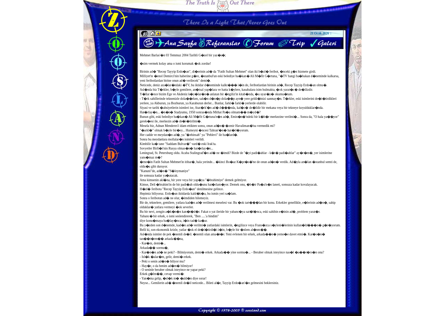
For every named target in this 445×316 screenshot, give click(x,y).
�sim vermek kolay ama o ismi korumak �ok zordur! (175, 63)
